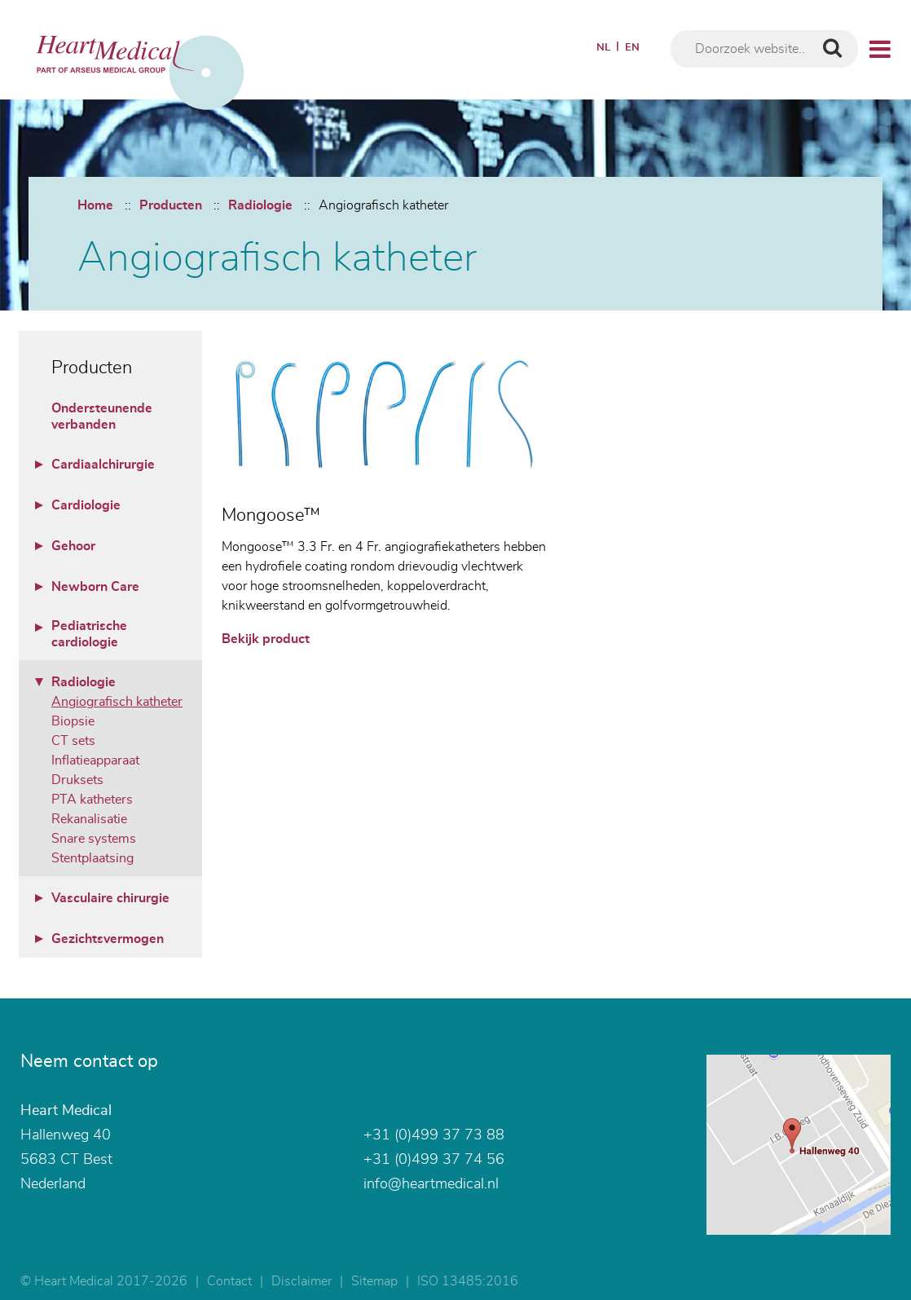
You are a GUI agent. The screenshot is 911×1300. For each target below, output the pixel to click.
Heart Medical (66, 1111)
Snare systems (93, 838)
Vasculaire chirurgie (110, 898)
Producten (170, 205)
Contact (229, 1281)
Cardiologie (86, 505)
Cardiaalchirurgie (103, 464)
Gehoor (73, 546)
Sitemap (374, 1281)
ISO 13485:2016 (467, 1281)
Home (95, 205)
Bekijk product (266, 639)
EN (632, 47)
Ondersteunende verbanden (101, 416)
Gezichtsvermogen (107, 938)
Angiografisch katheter (383, 205)
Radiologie (260, 205)
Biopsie (73, 721)
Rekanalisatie (89, 819)
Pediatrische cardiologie (89, 634)
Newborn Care (95, 586)
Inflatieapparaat (95, 760)
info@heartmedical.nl (431, 1184)
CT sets (73, 740)
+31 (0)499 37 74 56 (433, 1159)
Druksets (77, 780)
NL (603, 47)
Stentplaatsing (92, 858)
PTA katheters (92, 799)
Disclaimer (301, 1281)
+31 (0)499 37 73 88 (433, 1135)
